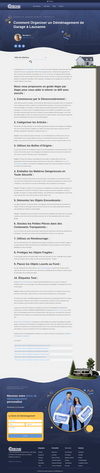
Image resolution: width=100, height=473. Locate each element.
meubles (44, 74)
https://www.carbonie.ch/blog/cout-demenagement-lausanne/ (31, 351)
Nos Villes (46, 6)
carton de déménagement (26, 282)
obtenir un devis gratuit (61, 310)
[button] (15, 46)
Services (68, 447)
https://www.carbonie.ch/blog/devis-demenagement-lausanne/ (32, 348)
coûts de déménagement (25, 322)
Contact (61, 6)
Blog (54, 6)
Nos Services (36, 6)
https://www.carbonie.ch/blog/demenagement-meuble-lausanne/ (32, 354)
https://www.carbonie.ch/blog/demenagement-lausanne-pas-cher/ (33, 345)
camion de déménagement (44, 268)
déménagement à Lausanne (33, 69)
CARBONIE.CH (58, 470)
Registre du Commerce (14, 460)
